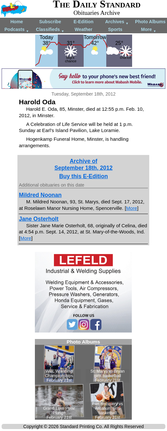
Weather (83, 29)
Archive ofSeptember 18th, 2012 (84, 164)
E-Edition (83, 21)
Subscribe (50, 21)
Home (16, 21)
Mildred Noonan (40, 195)
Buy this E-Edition (83, 176)
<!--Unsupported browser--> (83, 379)
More (148, 30)
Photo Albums (150, 21)
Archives (117, 22)
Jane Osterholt (38, 219)
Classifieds (50, 30)
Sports (115, 29)
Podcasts (17, 30)
